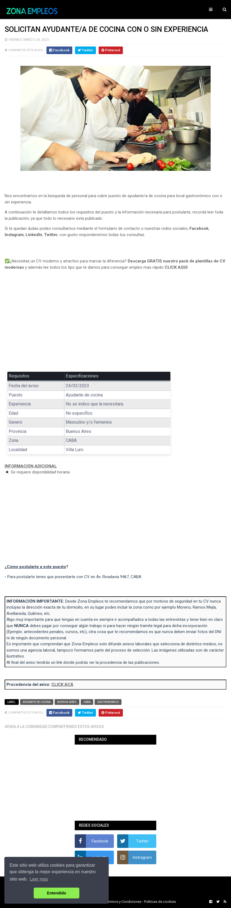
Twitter (51, 234)
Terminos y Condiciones (122, 902)
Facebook (198, 228)
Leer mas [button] (39, 879)
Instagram (14, 234)
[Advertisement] (115, 325)
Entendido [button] (56, 893)
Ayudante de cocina (37, 702)
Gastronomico (108, 702)
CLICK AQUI (176, 267)
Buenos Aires (67, 702)
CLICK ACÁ (62, 684)
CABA (86, 702)
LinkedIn (34, 234)
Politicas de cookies (160, 902)
